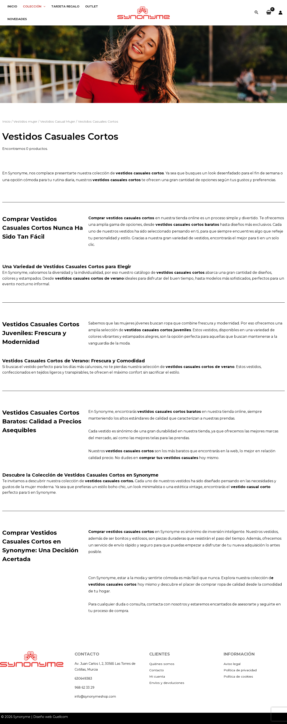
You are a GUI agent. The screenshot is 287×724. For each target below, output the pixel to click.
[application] (43, 6)
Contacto (157, 670)
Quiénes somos (162, 664)
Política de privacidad (242, 670)
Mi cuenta (157, 676)
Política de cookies (240, 676)
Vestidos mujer (25, 121)
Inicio (6, 121)
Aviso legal (233, 664)
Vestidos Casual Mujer (57, 121)
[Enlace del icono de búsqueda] (257, 13)
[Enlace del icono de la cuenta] (280, 13)
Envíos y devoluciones (168, 683)
